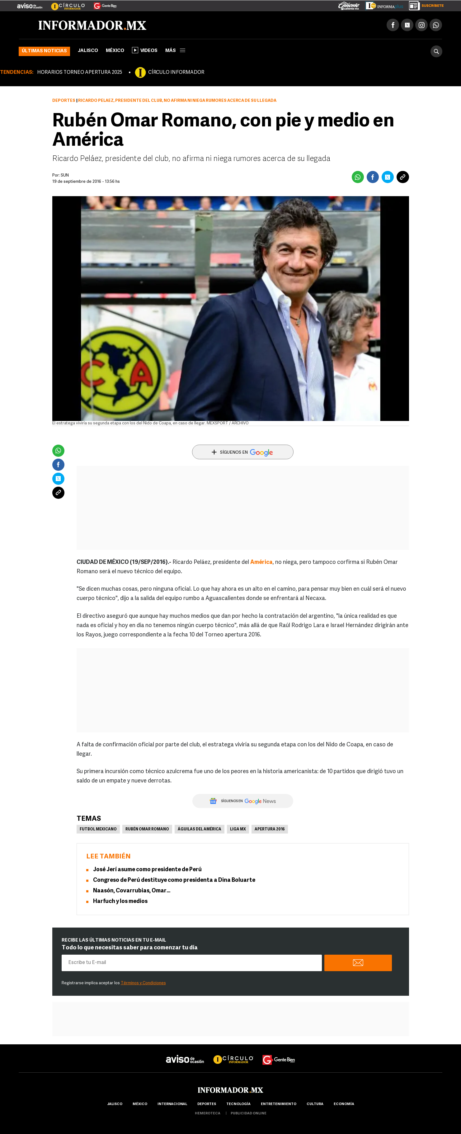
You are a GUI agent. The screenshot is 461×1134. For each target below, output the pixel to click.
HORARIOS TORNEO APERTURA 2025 (79, 72)
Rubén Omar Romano (147, 829)
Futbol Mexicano (98, 829)
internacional (172, 1104)
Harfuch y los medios (120, 902)
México (115, 51)
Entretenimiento (278, 1104)
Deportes (63, 101)
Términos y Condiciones (143, 983)
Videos (145, 50)
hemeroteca (207, 1113)
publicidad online (248, 1113)
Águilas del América (199, 829)
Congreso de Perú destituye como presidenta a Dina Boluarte (174, 880)
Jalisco (88, 51)
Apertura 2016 (270, 829)
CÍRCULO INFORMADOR (176, 72)
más (175, 51)
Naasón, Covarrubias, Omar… (131, 891)
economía (344, 1104)
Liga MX (238, 829)
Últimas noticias (44, 51)
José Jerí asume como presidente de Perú (147, 870)
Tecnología (238, 1104)
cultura (315, 1104)
